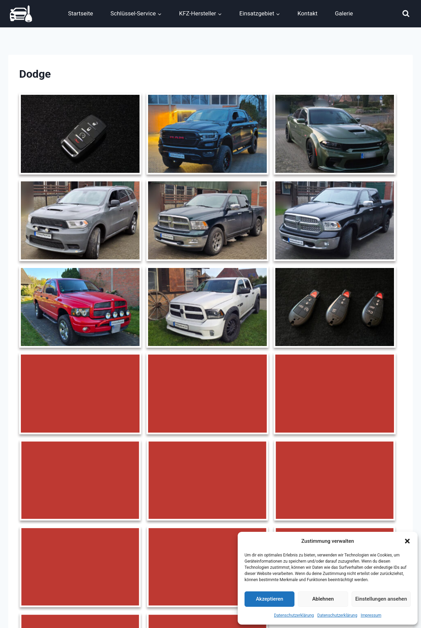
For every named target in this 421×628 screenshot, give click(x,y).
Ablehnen (323, 599)
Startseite (80, 13)
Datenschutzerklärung (294, 615)
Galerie (344, 13)
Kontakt (308, 13)
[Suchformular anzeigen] (406, 14)
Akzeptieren (269, 599)
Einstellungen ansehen (381, 599)
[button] (407, 541)
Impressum (371, 615)
